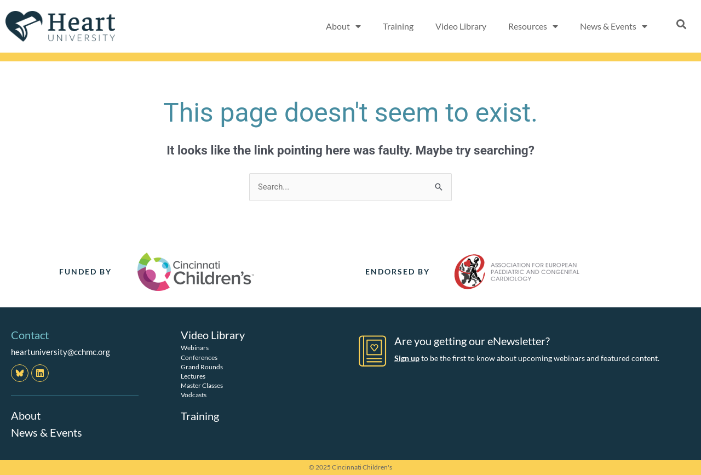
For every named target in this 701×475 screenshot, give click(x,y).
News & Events (46, 432)
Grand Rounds (202, 366)
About (26, 415)
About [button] (343, 26)
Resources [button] (533, 26)
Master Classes (202, 385)
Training (398, 26)
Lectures (193, 376)
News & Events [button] (613, 26)
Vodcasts (193, 395)
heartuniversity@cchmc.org (60, 352)
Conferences (199, 357)
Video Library (460, 26)
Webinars (195, 348)
